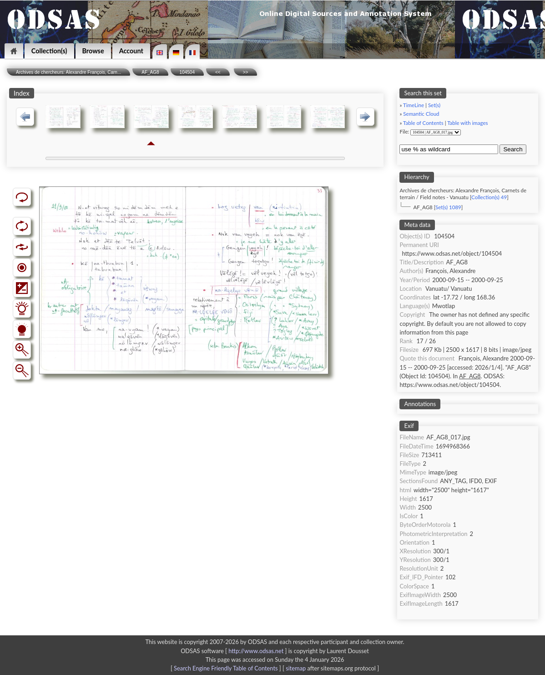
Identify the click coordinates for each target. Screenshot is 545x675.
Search (512, 149)
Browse (93, 51)
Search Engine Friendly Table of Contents (226, 668)
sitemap (296, 668)
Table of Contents (423, 123)
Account (131, 51)
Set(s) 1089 (448, 207)
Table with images (467, 123)
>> (245, 72)
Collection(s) (49, 51)
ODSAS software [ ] (234, 650)
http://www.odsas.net (255, 650)
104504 (187, 72)
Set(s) (434, 105)
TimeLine (413, 105)
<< (218, 72)
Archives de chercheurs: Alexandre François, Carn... (68, 72)
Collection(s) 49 (489, 197)
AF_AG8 (150, 72)
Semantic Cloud (421, 114)
